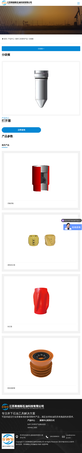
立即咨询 (21, 130)
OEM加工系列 (32, 427)
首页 (5, 39)
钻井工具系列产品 (33, 424)
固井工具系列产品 (21, 39)
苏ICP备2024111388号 (66, 442)
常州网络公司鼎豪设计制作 (32, 444)
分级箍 (31, 39)
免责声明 (45, 444)
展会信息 (43, 424)
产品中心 (11, 39)
